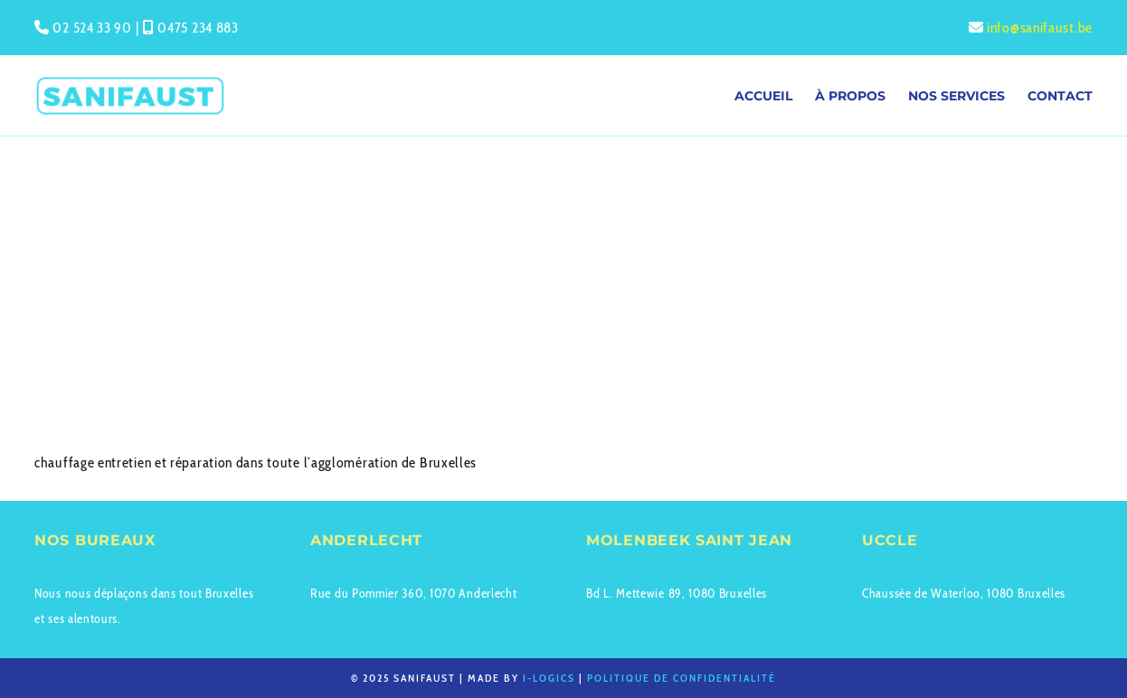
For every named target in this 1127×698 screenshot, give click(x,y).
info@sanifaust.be (1040, 27)
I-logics (549, 677)
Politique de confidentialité (681, 677)
